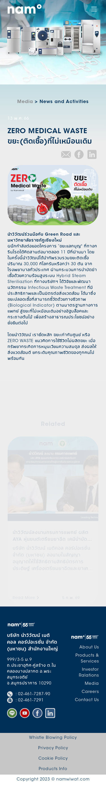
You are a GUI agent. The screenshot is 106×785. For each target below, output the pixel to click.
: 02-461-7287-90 (28, 694)
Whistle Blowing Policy (53, 738)
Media (25, 102)
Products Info (53, 769)
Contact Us (87, 700)
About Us (89, 648)
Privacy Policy (53, 748)
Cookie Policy (53, 759)
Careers (90, 692)
